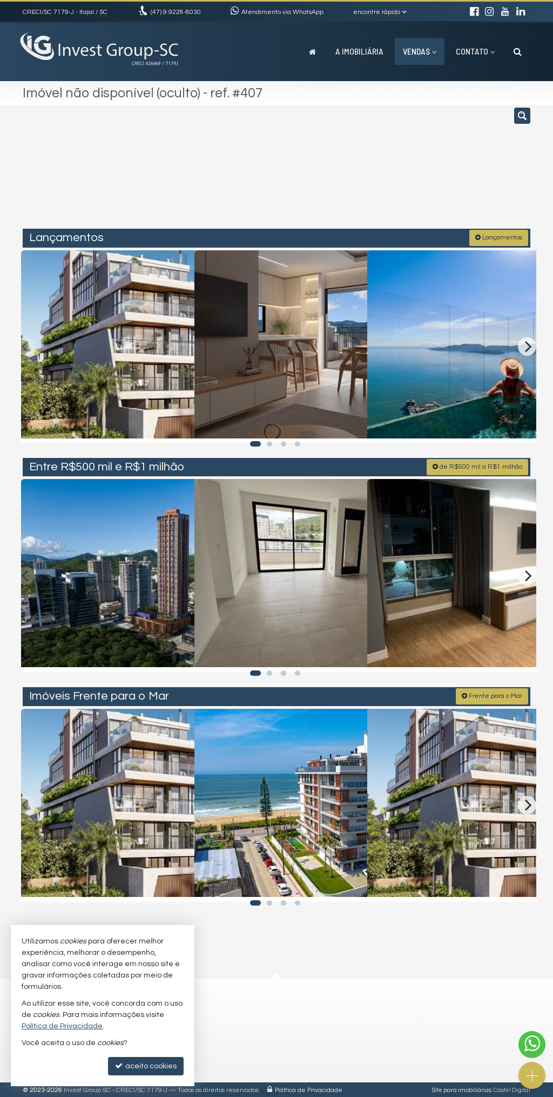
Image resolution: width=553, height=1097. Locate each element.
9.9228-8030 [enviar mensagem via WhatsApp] (176, 12)
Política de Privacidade (308, 1088)
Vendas (419, 51)
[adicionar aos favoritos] (174, 424)
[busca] (517, 51)
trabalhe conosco (195, 1036)
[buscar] (424, 172)
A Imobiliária (359, 51)
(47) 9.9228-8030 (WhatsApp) (214, 1012)
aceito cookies (146, 1066)
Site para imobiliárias (461, 1089)
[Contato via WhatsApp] (531, 1044)
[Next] (527, 345)
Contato (475, 51)
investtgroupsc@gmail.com (213, 1024)
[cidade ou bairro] (357, 172)
